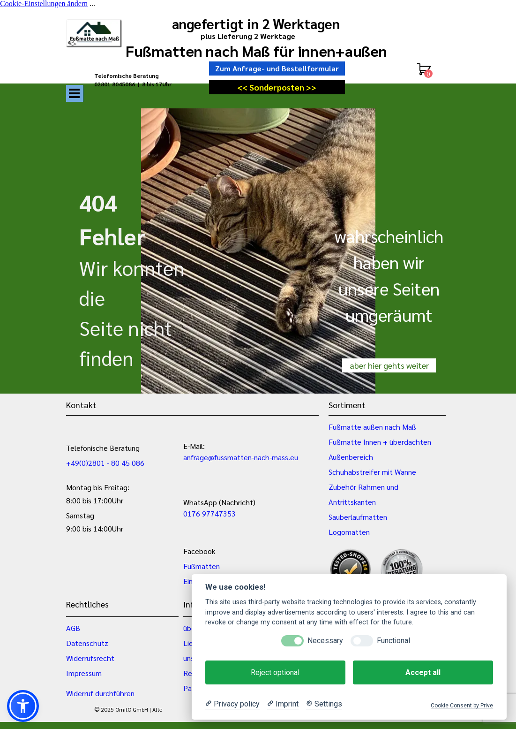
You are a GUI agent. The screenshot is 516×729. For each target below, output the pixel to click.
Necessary (325, 640)
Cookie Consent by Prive (462, 705)
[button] (23, 706)
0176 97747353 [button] (209, 513)
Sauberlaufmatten (358, 517)
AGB (73, 628)
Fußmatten (201, 566)
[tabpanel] (141, 84)
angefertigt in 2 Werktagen (256, 23)
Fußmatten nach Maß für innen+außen (256, 50)
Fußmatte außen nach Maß (372, 427)
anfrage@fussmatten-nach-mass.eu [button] (240, 457)
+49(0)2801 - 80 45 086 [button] (105, 463)
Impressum (84, 673)
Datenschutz (87, 643)
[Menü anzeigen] (74, 93)
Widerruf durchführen (100, 693)
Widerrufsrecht (90, 658)
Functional (393, 640)
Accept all (423, 672)
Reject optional (275, 672)
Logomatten (349, 532)
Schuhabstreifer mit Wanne (372, 472)
